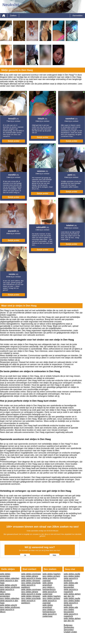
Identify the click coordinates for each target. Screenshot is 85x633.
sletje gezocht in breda (31, 578)
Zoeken (13, 15)
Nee (54, 555)
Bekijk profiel (13, 141)
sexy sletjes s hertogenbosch (49, 588)
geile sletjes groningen (31, 574)
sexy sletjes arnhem (51, 576)
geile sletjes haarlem (52, 574)
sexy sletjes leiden (72, 576)
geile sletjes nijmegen (30, 581)
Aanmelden (78, 15)
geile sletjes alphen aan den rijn (72, 595)
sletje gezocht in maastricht (71, 590)
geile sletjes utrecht (8, 585)
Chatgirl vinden (70, 632)
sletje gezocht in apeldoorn (28, 586)
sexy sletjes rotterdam (9, 578)
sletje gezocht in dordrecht (71, 579)
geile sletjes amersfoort (48, 584)
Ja (25, 555)
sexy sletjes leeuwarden (69, 586)
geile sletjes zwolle (72, 574)
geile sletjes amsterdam (5, 575)
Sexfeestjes (69, 627)
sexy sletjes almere (29, 576)
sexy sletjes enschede (31, 583)
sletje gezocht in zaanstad (50, 579)
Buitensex (68, 625)
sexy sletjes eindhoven (10, 587)
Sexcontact (68, 630)
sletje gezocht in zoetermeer (50, 593)
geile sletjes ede (71, 583)
